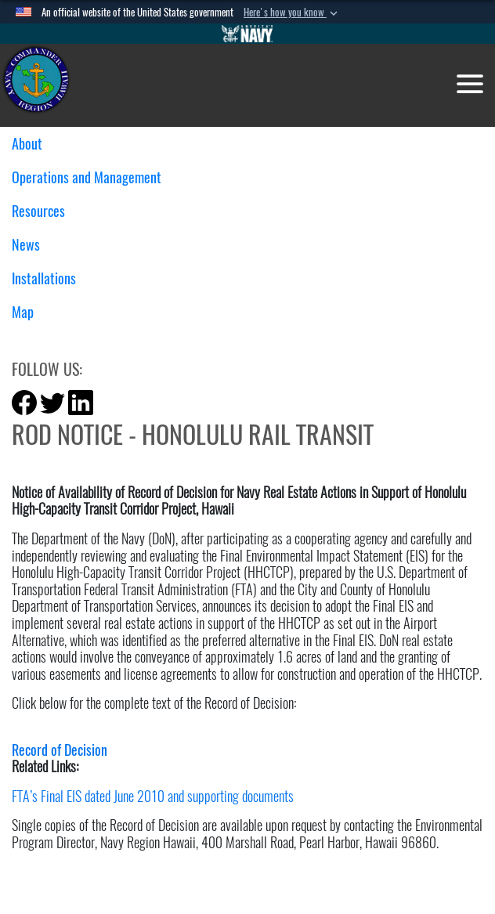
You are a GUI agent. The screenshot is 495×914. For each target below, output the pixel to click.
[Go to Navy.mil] (247, 33)
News (32, 245)
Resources (44, 211)
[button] (292, 12)
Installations (50, 278)
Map (23, 312)
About (33, 144)
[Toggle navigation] (470, 84)
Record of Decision (59, 750)
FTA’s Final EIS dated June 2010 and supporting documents (153, 796)
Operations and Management (92, 177)
